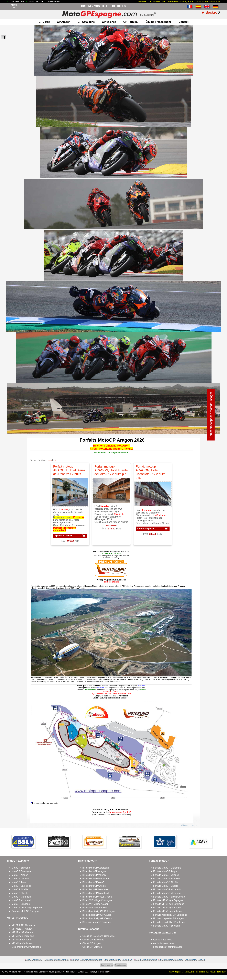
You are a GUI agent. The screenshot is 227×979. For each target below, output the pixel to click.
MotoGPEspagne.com (55, 972)
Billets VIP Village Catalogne (97, 900)
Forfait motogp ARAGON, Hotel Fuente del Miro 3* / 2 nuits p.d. (111, 470)
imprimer (194, 825)
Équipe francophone (158, 21)
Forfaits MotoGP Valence (166, 875)
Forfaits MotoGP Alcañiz (165, 882)
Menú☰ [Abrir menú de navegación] (14, 6)
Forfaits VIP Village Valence (167, 911)
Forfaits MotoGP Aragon (165, 871)
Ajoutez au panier (63, 536)
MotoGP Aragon (20, 875)
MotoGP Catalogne (21, 871)
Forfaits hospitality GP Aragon (168, 918)
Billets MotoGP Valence (94, 875)
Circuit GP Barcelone (93, 939)
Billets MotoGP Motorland (95, 893)
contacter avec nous (163, 943)
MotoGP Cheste (20, 893)
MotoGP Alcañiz (20, 889)
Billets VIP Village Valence (95, 907)
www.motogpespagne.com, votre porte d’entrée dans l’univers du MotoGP (197, 972)
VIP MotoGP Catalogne (24, 925)
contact (183, 21)
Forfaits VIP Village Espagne (168, 900)
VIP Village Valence (22, 943)
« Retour (184, 825)
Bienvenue (142, 1)
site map (202, 959)
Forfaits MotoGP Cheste (165, 886)
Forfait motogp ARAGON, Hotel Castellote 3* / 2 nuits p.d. (150, 472)
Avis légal (75, 959)
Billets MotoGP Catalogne (95, 868)
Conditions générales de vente (56, 959)
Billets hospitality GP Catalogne (98, 911)
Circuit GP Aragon (91, 943)
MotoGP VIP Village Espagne (27, 907)
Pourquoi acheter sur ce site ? (171, 959)
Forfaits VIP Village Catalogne (168, 904)
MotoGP (156, 1)
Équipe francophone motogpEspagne (211, 414)
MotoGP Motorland (21, 900)
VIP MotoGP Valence (22, 932)
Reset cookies (120, 965)
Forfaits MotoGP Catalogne (167, 868)
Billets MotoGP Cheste (94, 886)
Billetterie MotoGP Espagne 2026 (180, 1)
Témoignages (191, 959)
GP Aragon (63, 21)
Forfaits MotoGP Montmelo (167, 889)
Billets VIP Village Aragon (95, 904)
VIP (150, 1)
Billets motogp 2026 (34, 959)
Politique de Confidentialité (92, 959)
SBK (163, 1)
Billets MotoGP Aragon (94, 871)
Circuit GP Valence (92, 947)
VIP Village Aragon (21, 939)
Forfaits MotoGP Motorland (167, 893)
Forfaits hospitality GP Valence (169, 922)
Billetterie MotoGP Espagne (96, 922)
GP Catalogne (86, 21)
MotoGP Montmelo (21, 896)
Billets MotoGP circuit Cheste (97, 896)
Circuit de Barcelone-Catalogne (98, 936)
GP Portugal (130, 21)
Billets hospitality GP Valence (97, 918)
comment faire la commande (146, 959)
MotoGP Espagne (21, 868)
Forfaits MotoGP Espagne (166, 925)
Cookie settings (107, 965)
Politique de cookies (113, 959)
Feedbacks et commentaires (167, 947)
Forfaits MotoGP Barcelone (167, 878)
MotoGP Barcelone (21, 886)
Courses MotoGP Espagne (25, 911)
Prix (54, 460)
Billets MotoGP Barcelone (95, 878)
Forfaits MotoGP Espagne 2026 (207, 1)
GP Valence (109, 21)
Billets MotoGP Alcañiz (94, 882)
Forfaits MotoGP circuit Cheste (169, 896)
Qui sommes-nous (162, 939)
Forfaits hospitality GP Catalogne (170, 915)
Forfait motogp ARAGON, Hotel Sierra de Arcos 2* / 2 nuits (69, 470)
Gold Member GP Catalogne (26, 947)
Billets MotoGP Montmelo (95, 889)
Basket (211, 12)
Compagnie (127, 959)
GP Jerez (44, 21)
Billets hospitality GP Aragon (96, 915)
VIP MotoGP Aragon (22, 929)
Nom (50, 460)
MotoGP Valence (20, 878)
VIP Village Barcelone (23, 936)
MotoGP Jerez (19, 882)
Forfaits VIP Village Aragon (167, 907)
